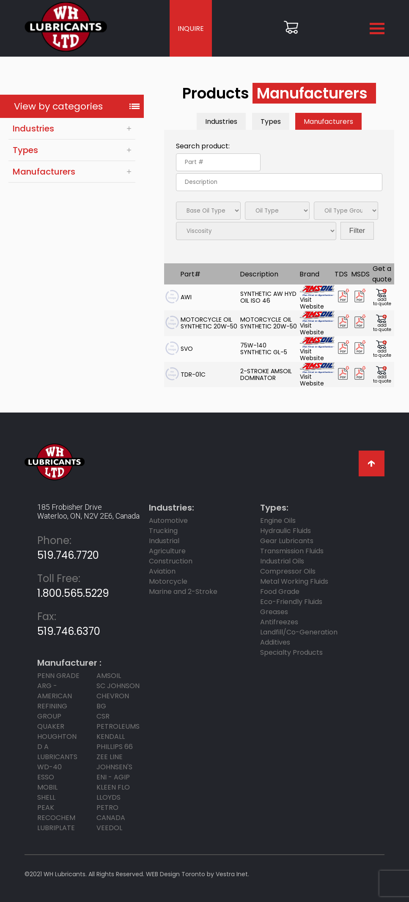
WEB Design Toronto (175, 874)
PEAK (45, 807)
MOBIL (47, 787)
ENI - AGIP (113, 777)
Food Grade (279, 591)
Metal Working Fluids (294, 581)
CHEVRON (112, 696)
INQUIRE (191, 28)
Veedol (109, 828)
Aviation (162, 571)
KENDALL (110, 736)
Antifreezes (279, 622)
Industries (33, 128)
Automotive (168, 520)
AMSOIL (108, 676)
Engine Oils (278, 520)
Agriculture (167, 551)
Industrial (164, 541)
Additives (275, 642)
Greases (274, 612)
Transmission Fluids (292, 551)
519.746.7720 (68, 547)
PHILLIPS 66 (114, 747)
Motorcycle (168, 581)
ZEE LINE (109, 757)
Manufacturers (44, 172)
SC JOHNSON (118, 686)
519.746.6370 (68, 624)
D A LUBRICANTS (57, 752)
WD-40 (49, 767)
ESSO (45, 777)
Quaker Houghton (57, 731)
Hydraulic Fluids (285, 531)
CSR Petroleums (118, 721)
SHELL (46, 797)
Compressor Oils (288, 571)
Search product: (203, 146)
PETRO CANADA (110, 813)
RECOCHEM (56, 818)
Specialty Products (291, 652)
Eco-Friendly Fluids (291, 602)
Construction (170, 561)
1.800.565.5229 (73, 585)
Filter (357, 231)
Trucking (163, 531)
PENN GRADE (58, 676)
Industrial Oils (282, 561)
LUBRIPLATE (56, 828)
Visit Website (317, 297)
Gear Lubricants (286, 541)
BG (101, 706)
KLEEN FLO (113, 787)
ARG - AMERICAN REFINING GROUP (54, 701)
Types (25, 150)
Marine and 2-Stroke (183, 591)
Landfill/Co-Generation (299, 632)
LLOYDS (108, 797)
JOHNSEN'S (114, 767)
